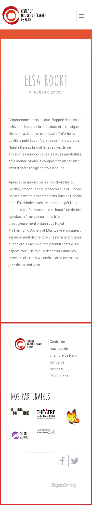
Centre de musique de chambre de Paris (35, 15)
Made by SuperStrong (64, 485)
